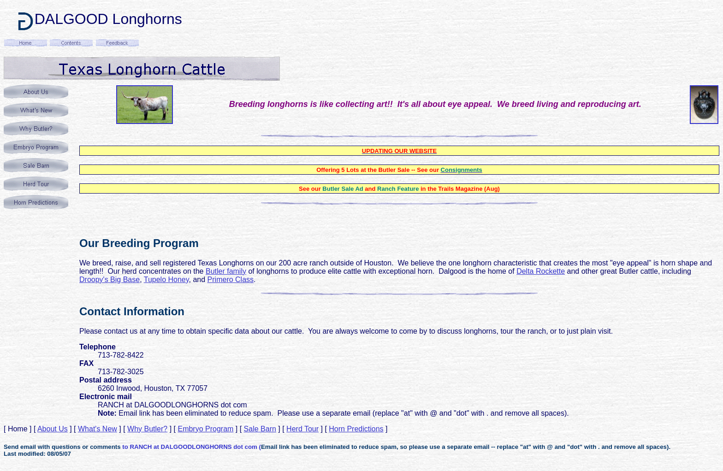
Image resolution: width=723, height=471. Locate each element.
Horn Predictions (356, 429)
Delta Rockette (540, 271)
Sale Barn (260, 429)
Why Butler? (147, 429)
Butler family (226, 271)
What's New (97, 429)
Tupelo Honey (166, 279)
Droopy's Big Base (109, 279)
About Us (52, 429)
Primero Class (230, 279)
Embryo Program (205, 429)
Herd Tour (302, 429)
